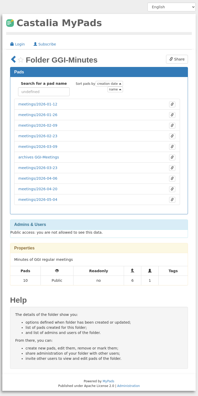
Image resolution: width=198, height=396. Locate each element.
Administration (128, 386)
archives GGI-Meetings (38, 157)
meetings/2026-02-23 (37, 136)
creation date (109, 84)
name (115, 89)
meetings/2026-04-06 (37, 178)
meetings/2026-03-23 (37, 168)
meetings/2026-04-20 (37, 189)
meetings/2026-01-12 (37, 104)
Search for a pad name (44, 83)
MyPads (108, 381)
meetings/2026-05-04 (37, 199)
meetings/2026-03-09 (37, 146)
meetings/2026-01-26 (37, 115)
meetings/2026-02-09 (37, 125)
